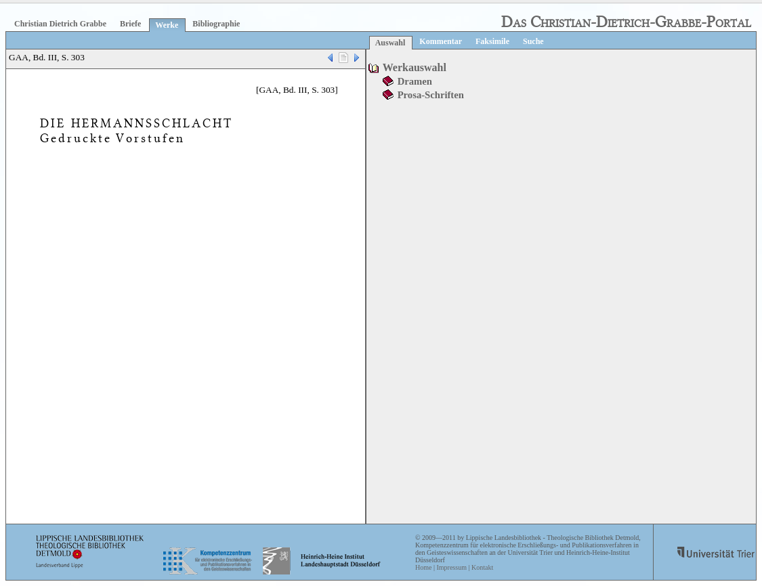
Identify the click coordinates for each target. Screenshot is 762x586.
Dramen (415, 81)
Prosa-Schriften (431, 94)
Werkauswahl (414, 67)
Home (423, 567)
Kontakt (482, 567)
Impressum (451, 567)
